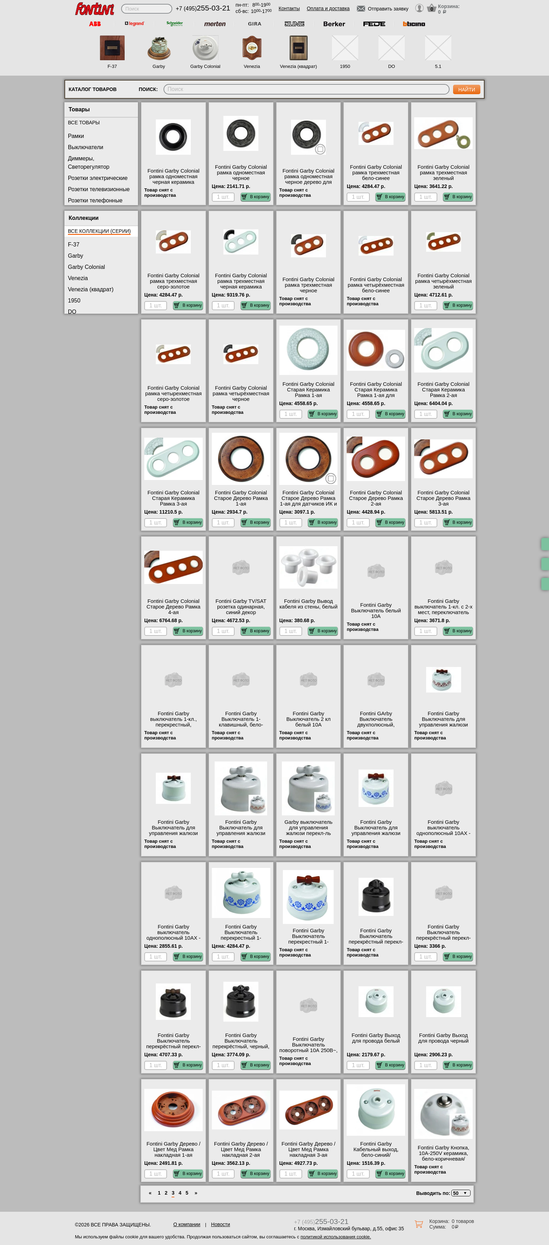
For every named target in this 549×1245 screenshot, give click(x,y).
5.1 (438, 66)
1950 (345, 66)
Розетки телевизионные (99, 189)
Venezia (252, 66)
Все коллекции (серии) (99, 231)
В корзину (255, 197)
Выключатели (85, 147)
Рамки (76, 136)
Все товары (84, 122)
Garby (159, 66)
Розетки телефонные (95, 200)
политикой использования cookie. (335, 1236)
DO (391, 66)
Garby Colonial (205, 66)
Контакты (289, 8)
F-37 (112, 66)
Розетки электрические (97, 178)
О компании (186, 1224)
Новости (220, 1224)
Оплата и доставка (328, 8)
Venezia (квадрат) (298, 66)
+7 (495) (203, 9)
